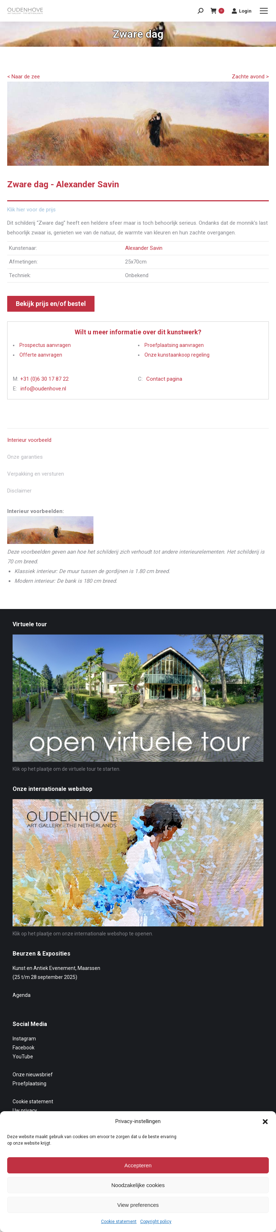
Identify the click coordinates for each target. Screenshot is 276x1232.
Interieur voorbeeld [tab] (29, 440)
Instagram (24, 1038)
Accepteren (138, 1165)
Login (241, 11)
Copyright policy (155, 1221)
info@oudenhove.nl (43, 388)
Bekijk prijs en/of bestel (51, 303)
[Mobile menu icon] (264, 11)
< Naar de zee (23, 76)
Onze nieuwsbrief (33, 1074)
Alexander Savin (143, 248)
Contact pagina (164, 379)
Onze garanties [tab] (25, 457)
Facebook (23, 1047)
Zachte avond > (250, 76)
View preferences (138, 1205)
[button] (265, 1121)
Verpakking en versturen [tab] (35, 474)
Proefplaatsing (29, 1083)
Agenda (22, 995)
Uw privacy (25, 1110)
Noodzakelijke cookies (138, 1185)
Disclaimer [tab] (19, 490)
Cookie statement (119, 1221)
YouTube (23, 1056)
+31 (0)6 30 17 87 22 (44, 379)
